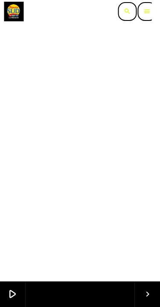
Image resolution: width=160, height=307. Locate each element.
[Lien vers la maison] (13, 11)
